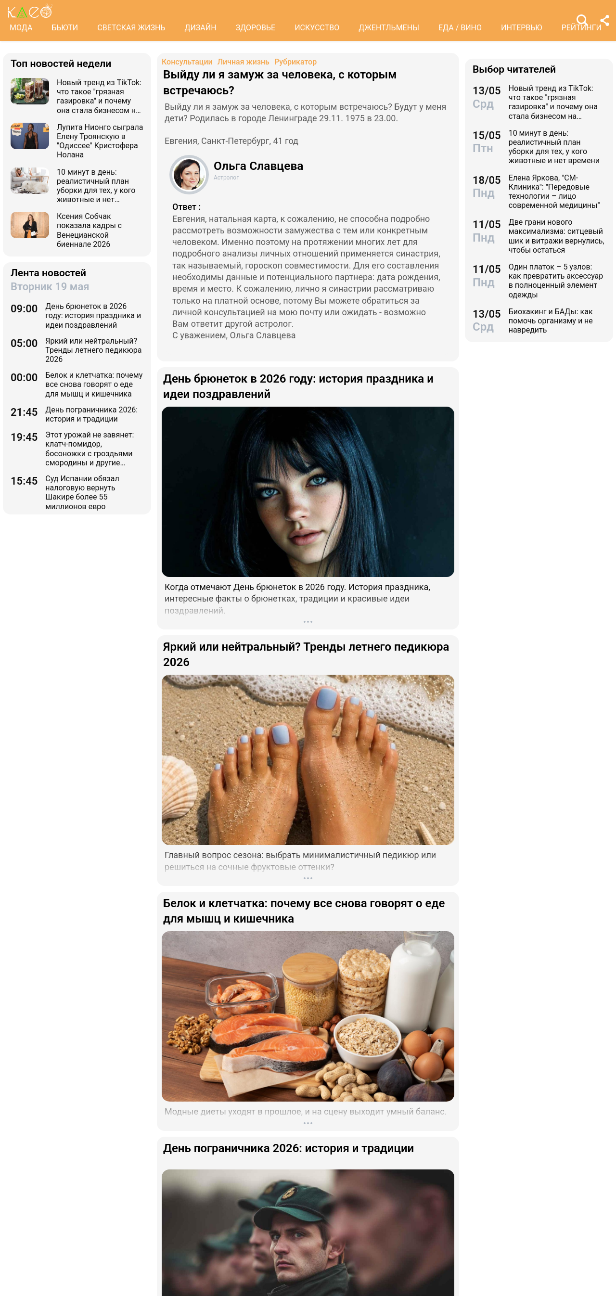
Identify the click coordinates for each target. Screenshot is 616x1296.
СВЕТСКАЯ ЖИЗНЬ (131, 27)
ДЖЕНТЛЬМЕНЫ (389, 27)
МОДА (21, 27)
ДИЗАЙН (200, 27)
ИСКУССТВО (317, 27)
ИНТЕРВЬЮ (521, 27)
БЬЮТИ (64, 27)
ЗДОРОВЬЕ (256, 27)
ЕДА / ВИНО (460, 27)
